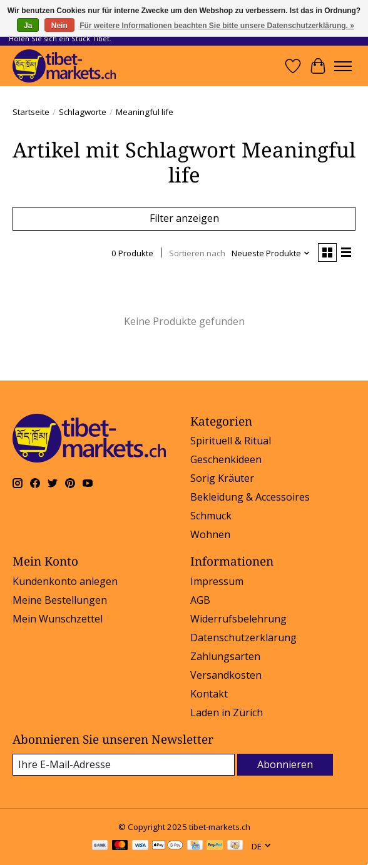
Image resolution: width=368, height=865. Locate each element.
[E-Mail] (124, 765)
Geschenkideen (226, 459)
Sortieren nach (197, 253)
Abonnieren (285, 764)
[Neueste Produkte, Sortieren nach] (271, 253)
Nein (59, 25)
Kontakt (209, 694)
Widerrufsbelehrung (238, 619)
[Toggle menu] (342, 66)
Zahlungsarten (225, 656)
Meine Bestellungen (60, 600)
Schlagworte (82, 112)
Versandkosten (226, 675)
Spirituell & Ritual (230, 441)
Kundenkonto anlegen (65, 581)
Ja (28, 25)
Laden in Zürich (226, 712)
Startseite (31, 112)
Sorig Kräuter (222, 478)
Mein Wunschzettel (58, 619)
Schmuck (211, 515)
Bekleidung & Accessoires (250, 497)
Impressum (216, 581)
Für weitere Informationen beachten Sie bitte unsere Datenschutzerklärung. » (216, 25)
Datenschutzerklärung (243, 637)
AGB (200, 600)
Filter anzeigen (184, 218)
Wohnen (210, 534)
